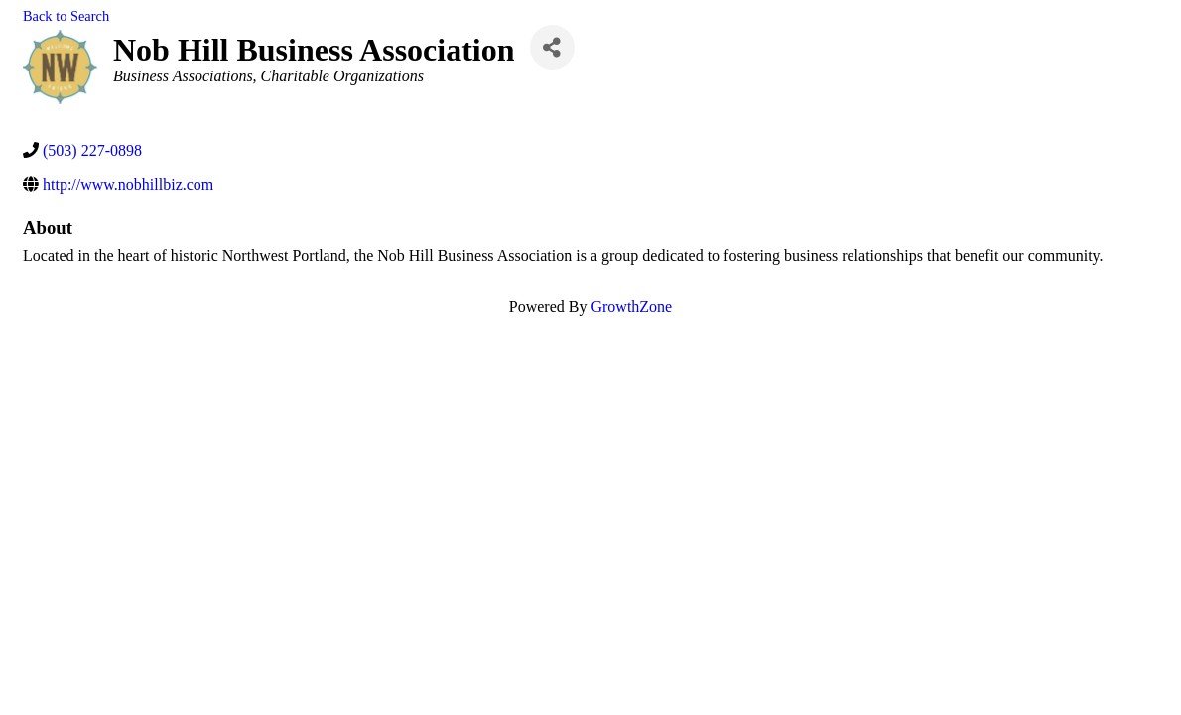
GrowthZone (631, 306)
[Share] (552, 47)
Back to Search (66, 16)
